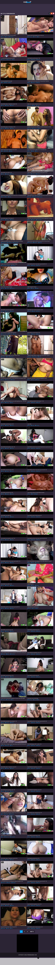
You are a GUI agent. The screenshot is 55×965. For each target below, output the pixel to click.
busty (6, 36)
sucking (37, 425)
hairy (10, 82)
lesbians (34, 356)
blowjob (13, 379)
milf (29, 219)
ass (29, 288)
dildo (32, 151)
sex (2, 82)
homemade (39, 219)
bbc (13, 59)
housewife (12, 836)
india (33, 608)
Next (32, 931)
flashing (13, 265)
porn (29, 151)
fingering (40, 196)
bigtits (6, 82)
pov (11, 928)
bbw (38, 36)
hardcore (30, 36)
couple (7, 745)
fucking (7, 288)
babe (32, 585)
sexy (39, 128)
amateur (33, 59)
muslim (38, 59)
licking (29, 128)
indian (37, 105)
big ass (34, 311)
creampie (3, 242)
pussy (33, 379)
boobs (29, 105)
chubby (6, 151)
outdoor (3, 356)
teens (39, 356)
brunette (34, 196)
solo (2, 36)
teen (34, 36)
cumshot (30, 242)
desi (11, 745)
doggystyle (9, 242)
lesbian (30, 196)
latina (38, 82)
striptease (11, 36)
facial (2, 379)
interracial (9, 59)
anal (29, 82)
